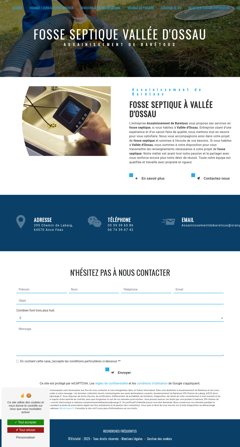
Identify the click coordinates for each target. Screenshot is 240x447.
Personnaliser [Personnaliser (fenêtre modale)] (25, 437)
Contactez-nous (212, 178)
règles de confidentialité (111, 379)
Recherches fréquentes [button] (120, 431)
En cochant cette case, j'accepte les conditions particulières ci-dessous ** (70, 357)
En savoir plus (148, 178)
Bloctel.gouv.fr (67, 404)
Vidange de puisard (141, 8)
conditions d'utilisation (152, 379)
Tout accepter (25, 422)
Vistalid (76, 439)
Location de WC (171, 8)
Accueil (17, 8)
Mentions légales (132, 439)
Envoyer (124, 368)
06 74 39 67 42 (120, 234)
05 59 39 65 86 (120, 230)
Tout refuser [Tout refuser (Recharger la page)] (25, 430)
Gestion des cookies (159, 439)
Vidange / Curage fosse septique (51, 8)
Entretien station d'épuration (209, 8)
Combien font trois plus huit (35, 306)
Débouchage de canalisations (100, 8)
